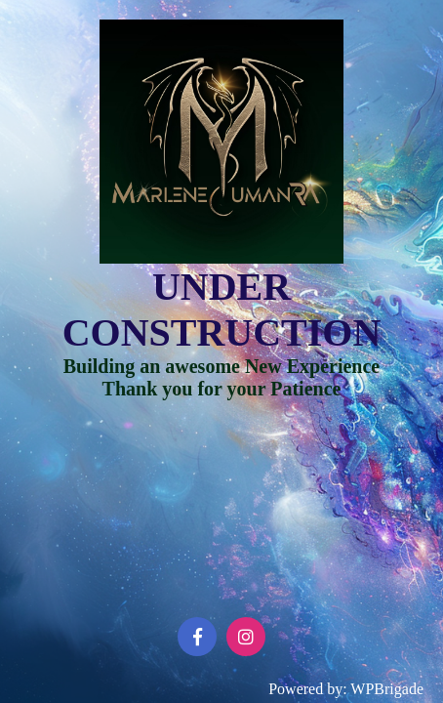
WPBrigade (386, 689)
